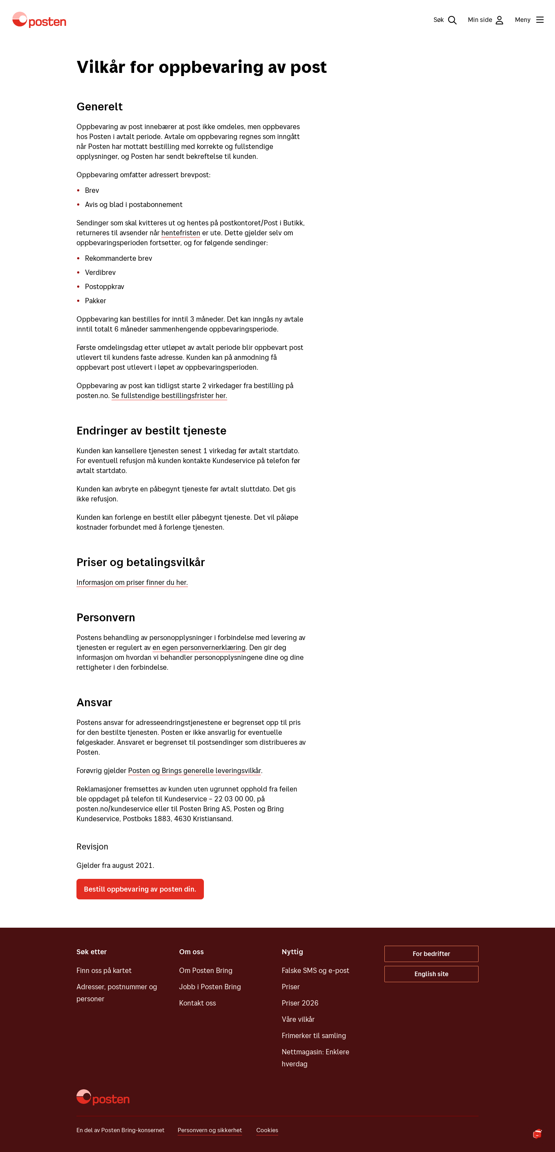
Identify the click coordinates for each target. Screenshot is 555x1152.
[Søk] (440, 20)
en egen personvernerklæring (199, 647)
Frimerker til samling (314, 1035)
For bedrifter (431, 954)
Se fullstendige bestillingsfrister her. (169, 395)
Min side (486, 20)
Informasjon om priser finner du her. (132, 582)
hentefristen (180, 232)
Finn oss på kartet (104, 970)
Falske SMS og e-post (315, 970)
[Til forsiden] (39, 20)
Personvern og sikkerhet (210, 1130)
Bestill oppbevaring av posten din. (140, 889)
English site (431, 974)
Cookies (267, 1130)
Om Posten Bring (206, 970)
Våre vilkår (298, 1019)
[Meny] (524, 20)
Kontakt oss (197, 1002)
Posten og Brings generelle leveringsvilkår (194, 770)
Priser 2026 (300, 1002)
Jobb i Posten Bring (210, 986)
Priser (291, 986)
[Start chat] (537, 1134)
